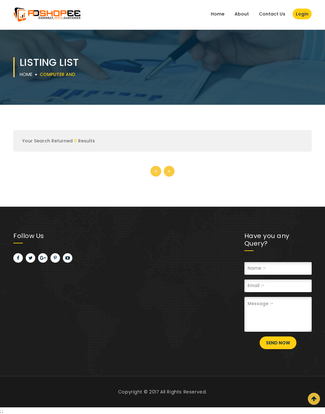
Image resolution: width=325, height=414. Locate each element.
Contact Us (272, 14)
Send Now (278, 343)
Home (217, 14)
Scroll (314, 398)
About (242, 14)
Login (302, 14)
